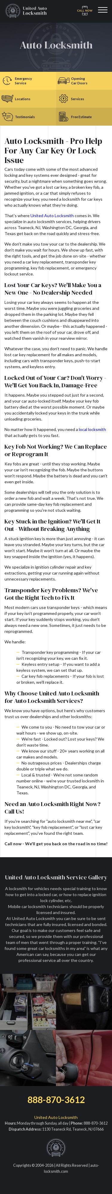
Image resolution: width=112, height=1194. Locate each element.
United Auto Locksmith (52, 215)
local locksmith (92, 429)
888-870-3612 (56, 1099)
